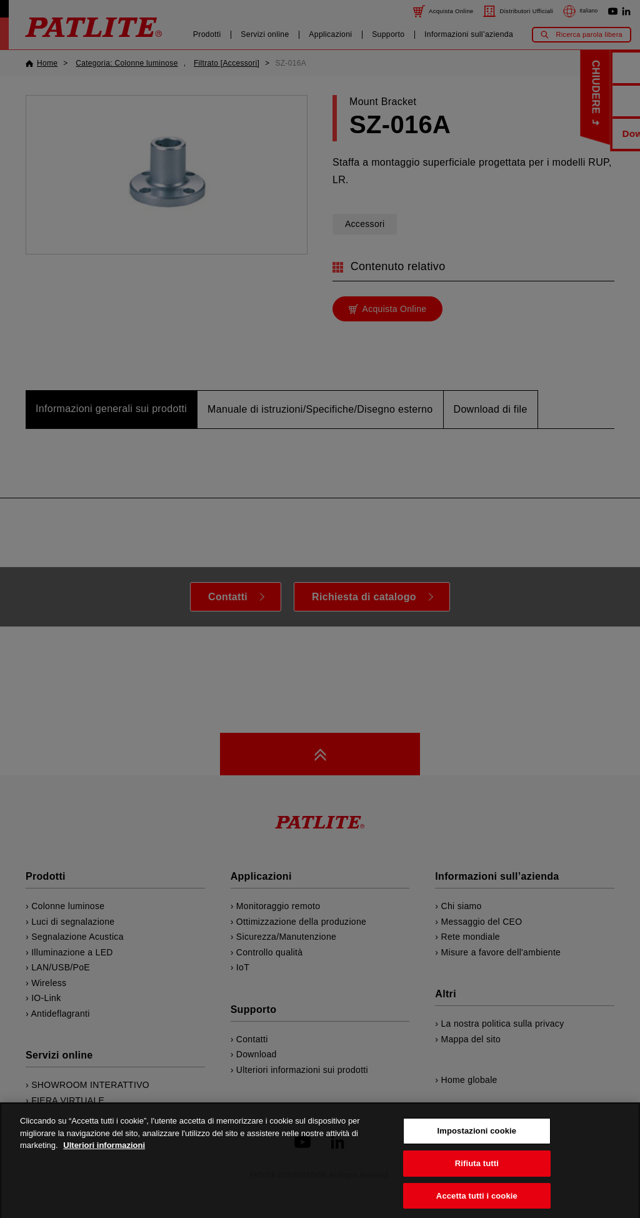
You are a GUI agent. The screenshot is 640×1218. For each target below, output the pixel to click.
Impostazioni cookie (477, 1142)
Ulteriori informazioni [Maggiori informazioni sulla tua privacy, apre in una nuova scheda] (104, 1156)
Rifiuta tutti (477, 1174)
